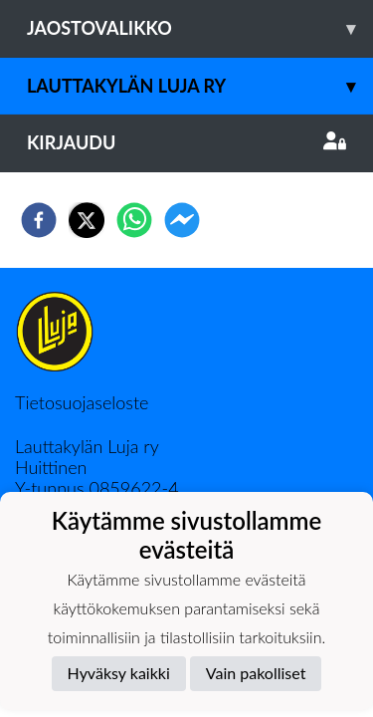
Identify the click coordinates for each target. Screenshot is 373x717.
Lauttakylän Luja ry (200, 86)
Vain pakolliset (256, 672)
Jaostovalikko (200, 28)
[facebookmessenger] (182, 220)
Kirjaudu (186, 142)
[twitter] (86, 220)
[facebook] (39, 220)
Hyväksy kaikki (119, 672)
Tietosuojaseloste (81, 402)
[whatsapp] (134, 220)
